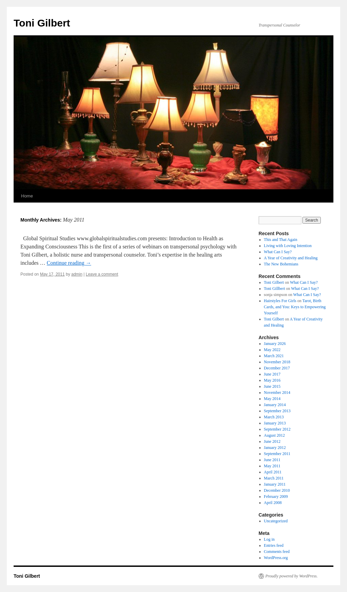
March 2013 (274, 417)
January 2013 (275, 423)
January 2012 (275, 447)
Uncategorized (276, 521)
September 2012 (277, 429)
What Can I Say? (278, 251)
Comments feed (277, 551)
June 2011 (272, 459)
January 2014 (275, 404)
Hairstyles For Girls (280, 300)
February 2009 (276, 496)
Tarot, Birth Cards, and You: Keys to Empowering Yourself (295, 306)
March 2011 (274, 478)
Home (27, 195)
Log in (269, 539)
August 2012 (274, 435)
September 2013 (277, 410)
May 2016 (272, 380)
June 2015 (272, 386)
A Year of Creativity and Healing (291, 258)
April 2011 (273, 472)
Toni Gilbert (42, 23)
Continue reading (69, 263)
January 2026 (275, 343)
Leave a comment (102, 274)
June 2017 (272, 374)
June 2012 (272, 441)
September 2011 (277, 453)
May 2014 (272, 398)
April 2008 (273, 502)
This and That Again (280, 239)
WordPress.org (276, 557)
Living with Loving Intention (288, 245)
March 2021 (274, 355)
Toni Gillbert (274, 288)
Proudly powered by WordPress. (291, 576)
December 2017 (277, 368)
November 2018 (277, 362)
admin (76, 274)
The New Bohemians (281, 264)
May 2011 (272, 466)
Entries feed (274, 545)
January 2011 (275, 484)
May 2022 (272, 349)
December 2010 (277, 490)
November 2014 (277, 392)
